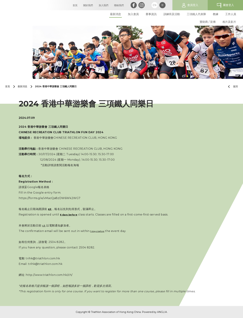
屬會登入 (228, 5)
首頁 (7, 86)
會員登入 (192, 5)
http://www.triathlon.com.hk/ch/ (49, 275)
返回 (231, 86)
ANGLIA (162, 312)
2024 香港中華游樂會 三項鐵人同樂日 (56, 86)
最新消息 (22, 86)
